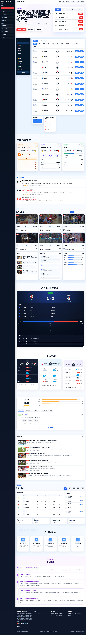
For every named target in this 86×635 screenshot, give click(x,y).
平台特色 (73, 1)
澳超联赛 (52, 615)
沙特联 (82, 488)
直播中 (80, 13)
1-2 (26, 154)
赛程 (63, 1)
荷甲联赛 (56, 615)
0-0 (19, 154)
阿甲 (69, 488)
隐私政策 (41, 631)
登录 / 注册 (23, 72)
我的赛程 (30, 29)
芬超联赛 (60, 613)
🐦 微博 (26, 623)
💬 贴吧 (22, 623)
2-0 (29, 154)
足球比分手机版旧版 (6, 1)
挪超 (65, 488)
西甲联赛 (52, 613)
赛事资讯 (39, 613)
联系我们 (55, 631)
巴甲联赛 (56, 613)
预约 (81, 17)
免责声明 (50, 631)
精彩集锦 (81, 56)
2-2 (33, 154)
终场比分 (35, 40)
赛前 (81, 29)
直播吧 (69, 615)
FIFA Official (70, 613)
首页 (60, 1)
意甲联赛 (60, 615)
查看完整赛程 (21, 29)
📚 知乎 (18, 623)
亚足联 (75, 613)
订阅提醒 (39, 29)
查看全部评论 (50, 427)
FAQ (42, 613)
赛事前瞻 (48, 40)
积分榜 (78, 1)
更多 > (81, 335)
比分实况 (42, 40)
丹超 (78, 488)
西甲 (74, 488)
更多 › (83, 436)
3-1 (22, 154)
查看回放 (77, 51)
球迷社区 (67, 1)
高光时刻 (81, 51)
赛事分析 (77, 67)
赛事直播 (82, 1)
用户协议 (46, 631)
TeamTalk (79, 613)
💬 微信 (18, 626)
